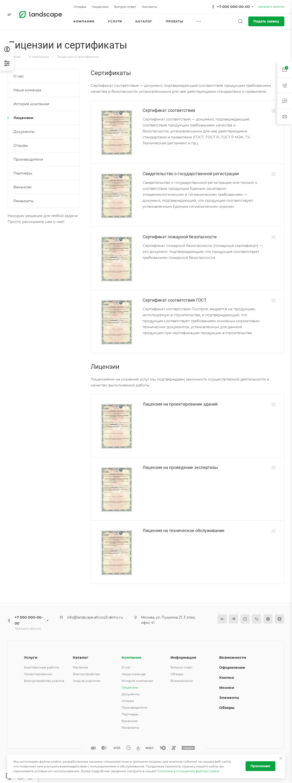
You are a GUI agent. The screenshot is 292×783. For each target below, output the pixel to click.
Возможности (181, 681)
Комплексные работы (41, 667)
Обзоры (176, 674)
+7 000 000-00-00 (233, 6)
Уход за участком (86, 681)
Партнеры (22, 173)
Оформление (232, 667)
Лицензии (23, 117)
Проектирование (38, 674)
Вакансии (22, 187)
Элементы (229, 697)
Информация (183, 657)
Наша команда (27, 90)
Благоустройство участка (44, 681)
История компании (31, 104)
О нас (18, 76)
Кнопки (226, 677)
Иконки (226, 687)
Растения (80, 667)
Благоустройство (86, 674)
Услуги (30, 657)
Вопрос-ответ (181, 667)
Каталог (80, 657)
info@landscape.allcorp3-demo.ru (95, 617)
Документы (24, 131)
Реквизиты (23, 201)
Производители (28, 159)
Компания (131, 657)
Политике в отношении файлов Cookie (188, 771)
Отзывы (20, 145)
